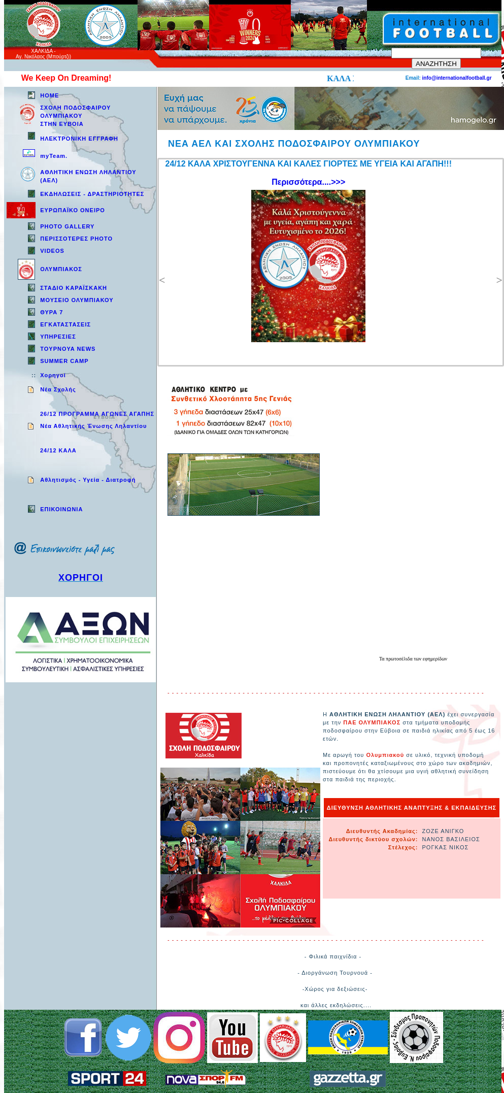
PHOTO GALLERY (67, 226)
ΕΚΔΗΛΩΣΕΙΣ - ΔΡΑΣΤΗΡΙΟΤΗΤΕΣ (92, 194)
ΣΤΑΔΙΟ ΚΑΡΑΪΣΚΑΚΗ (73, 288)
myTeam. (54, 156)
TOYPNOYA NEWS (67, 349)
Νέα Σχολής (58, 389)
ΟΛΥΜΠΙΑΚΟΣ (61, 269)
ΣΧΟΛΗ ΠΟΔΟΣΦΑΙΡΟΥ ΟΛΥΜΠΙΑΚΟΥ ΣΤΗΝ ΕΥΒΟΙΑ (75, 116)
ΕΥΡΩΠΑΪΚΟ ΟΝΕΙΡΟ (72, 210)
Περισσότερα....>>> (308, 182)
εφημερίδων (435, 658)
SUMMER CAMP (64, 361)
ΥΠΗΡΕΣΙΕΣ (58, 337)
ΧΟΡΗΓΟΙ (80, 578)
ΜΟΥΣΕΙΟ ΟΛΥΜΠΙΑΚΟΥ (76, 300)
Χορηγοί (52, 375)
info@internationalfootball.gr (457, 78)
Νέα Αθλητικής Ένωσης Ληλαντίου (93, 426)
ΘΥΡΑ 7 (51, 312)
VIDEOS (52, 251)
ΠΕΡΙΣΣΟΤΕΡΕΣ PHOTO (76, 239)
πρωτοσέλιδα (400, 658)
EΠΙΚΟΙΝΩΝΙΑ (61, 509)
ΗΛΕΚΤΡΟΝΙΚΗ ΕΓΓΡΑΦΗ (79, 139)
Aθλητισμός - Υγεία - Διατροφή (88, 480)
